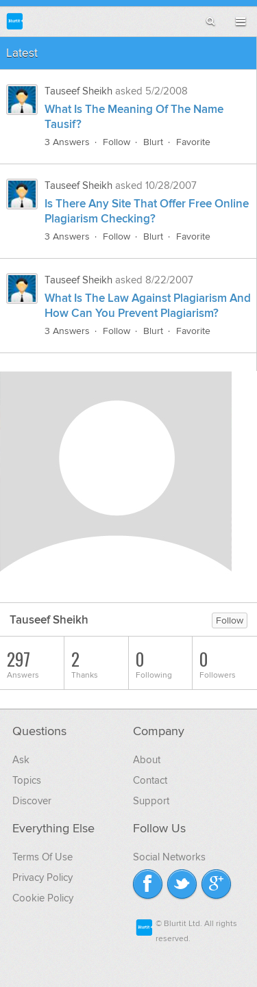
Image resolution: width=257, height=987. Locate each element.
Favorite (193, 142)
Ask (20, 760)
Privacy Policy (42, 877)
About (146, 760)
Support (151, 801)
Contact (150, 780)
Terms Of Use (42, 857)
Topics (26, 780)
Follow (116, 142)
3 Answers (67, 142)
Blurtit (14, 20)
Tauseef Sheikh (78, 91)
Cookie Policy (42, 898)
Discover (31, 801)
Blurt (153, 142)
